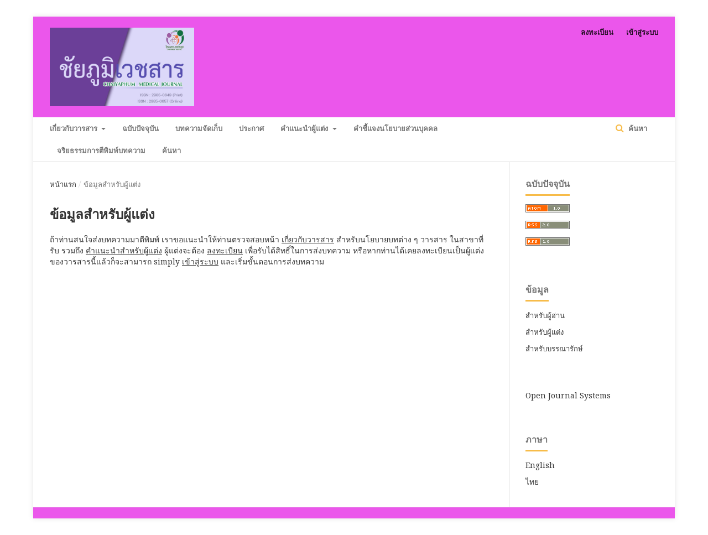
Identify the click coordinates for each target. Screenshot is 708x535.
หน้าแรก (63, 184)
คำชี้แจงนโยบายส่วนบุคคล (395, 128)
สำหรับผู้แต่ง (544, 332)
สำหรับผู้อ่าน (545, 315)
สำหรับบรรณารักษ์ (554, 349)
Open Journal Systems (568, 395)
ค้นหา (171, 150)
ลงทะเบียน (597, 32)
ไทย (532, 481)
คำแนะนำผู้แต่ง (305, 128)
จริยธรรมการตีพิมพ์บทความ (101, 150)
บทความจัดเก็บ (198, 128)
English (540, 465)
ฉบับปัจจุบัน (140, 128)
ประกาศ (251, 128)
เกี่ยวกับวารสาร (75, 128)
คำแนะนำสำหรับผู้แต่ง (124, 250)
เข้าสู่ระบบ (642, 32)
